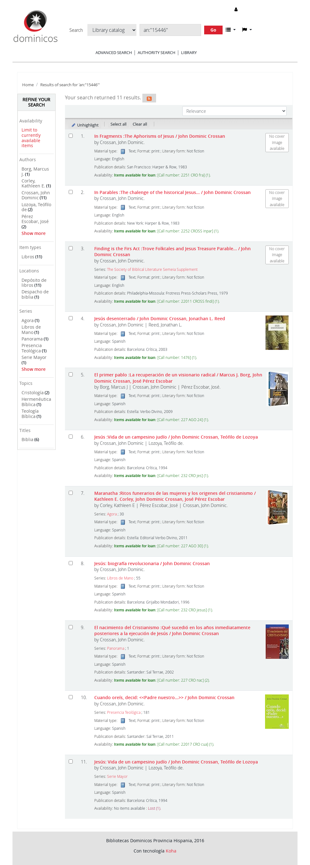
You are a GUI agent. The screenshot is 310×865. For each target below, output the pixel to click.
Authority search (156, 52)
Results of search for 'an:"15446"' (70, 84)
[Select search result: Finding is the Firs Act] (71, 248)
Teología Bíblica (30, 413)
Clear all (140, 124)
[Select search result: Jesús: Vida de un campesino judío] (71, 761)
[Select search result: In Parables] (71, 192)
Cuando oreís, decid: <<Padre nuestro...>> (164, 697)
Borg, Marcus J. (35, 171)
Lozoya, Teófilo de (36, 207)
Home (28, 84)
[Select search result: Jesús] (71, 437)
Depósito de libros (34, 282)
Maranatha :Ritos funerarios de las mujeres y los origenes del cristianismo (175, 496)
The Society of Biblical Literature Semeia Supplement (152, 269)
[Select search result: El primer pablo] (71, 374)
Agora (28, 320)
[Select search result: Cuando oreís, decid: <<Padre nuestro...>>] (71, 697)
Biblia (27, 439)
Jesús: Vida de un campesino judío (176, 762)
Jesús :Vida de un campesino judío (176, 437)
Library (189, 52)
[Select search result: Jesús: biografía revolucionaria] (71, 563)
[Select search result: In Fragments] (71, 136)
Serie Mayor (34, 357)
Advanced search (114, 52)
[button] (231, 29)
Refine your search (36, 102)
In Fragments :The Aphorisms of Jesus (159, 136)
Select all (118, 124)
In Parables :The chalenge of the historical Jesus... (172, 192)
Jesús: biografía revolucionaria (152, 563)
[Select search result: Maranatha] (71, 493)
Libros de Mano (31, 329)
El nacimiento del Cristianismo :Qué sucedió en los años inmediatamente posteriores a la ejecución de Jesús (172, 630)
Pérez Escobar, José (35, 219)
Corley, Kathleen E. (33, 183)
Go (213, 30)
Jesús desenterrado (159, 318)
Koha (171, 851)
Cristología (33, 392)
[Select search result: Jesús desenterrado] (71, 318)
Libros (28, 257)
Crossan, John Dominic (36, 195)
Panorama (32, 339)
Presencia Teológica (32, 348)
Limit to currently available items (31, 137)
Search (76, 30)
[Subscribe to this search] (149, 98)
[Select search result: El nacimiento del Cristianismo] (71, 627)
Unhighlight (85, 125)
